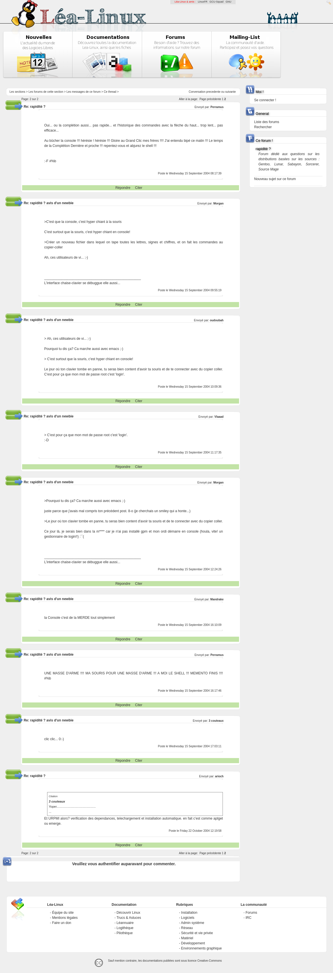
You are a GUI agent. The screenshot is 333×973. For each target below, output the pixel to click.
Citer (138, 188)
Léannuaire (125, 923)
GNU (228, 1)
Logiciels (187, 918)
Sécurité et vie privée (197, 933)
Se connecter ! (265, 100)
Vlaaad (218, 416)
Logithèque (125, 928)
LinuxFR (203, 1)
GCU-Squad (216, 1)
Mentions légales (65, 918)
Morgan (218, 203)
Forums (251, 913)
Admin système (192, 923)
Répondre (122, 188)
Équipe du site (63, 913)
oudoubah (216, 320)
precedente (213, 91)
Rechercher (263, 127)
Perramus (216, 107)
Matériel (187, 938)
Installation (189, 913)
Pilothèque (125, 933)
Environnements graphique (201, 948)
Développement (193, 943)
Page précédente (210, 99)
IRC (249, 918)
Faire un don (61, 923)
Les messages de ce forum (83, 91)
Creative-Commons (209, 960)
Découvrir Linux (128, 913)
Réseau (187, 928)
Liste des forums (266, 122)
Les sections (17, 91)
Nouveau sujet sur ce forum (275, 179)
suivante (230, 91)
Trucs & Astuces (128, 918)
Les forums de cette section (45, 91)
